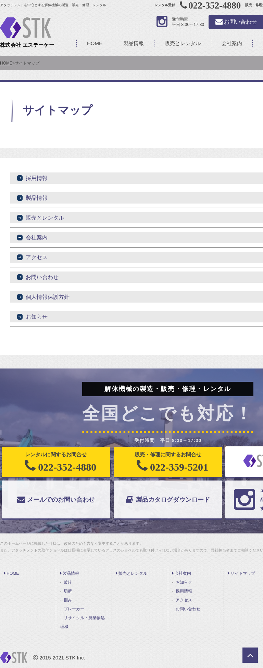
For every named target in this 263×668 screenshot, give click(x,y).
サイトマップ (241, 573)
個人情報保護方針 (48, 297)
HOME (94, 43)
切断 (68, 591)
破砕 (68, 582)
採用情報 (37, 178)
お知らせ (37, 317)
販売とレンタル (183, 43)
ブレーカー (74, 609)
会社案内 (232, 43)
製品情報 (133, 43)
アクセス (37, 257)
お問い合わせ (42, 277)
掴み (68, 600)
